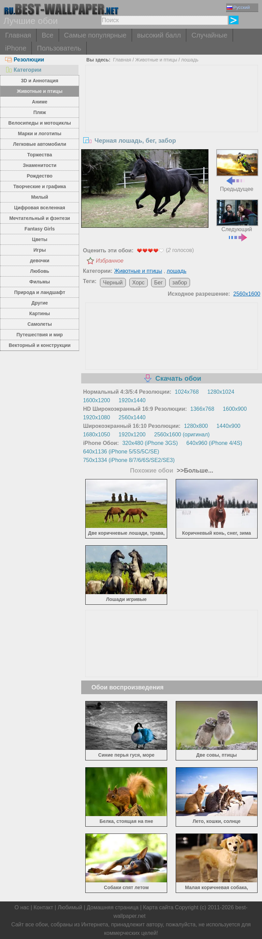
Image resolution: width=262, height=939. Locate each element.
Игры (39, 250)
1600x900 (235, 409)
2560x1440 (132, 417)
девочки (39, 260)
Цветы (39, 239)
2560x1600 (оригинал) (182, 434)
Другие (39, 303)
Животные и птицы (39, 91)
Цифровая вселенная (39, 207)
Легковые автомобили (39, 144)
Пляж (39, 112)
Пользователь (59, 48)
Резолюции (24, 59)
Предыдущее (237, 170)
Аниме (39, 101)
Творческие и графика (39, 186)
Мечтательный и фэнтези (39, 218)
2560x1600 (246, 294)
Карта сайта (158, 907)
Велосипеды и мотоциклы (39, 123)
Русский (238, 7)
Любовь (39, 271)
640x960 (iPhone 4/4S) (214, 443)
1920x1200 (132, 434)
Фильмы (39, 281)
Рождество (40, 176)
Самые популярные (95, 35)
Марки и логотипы (39, 133)
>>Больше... (194, 470)
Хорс (138, 282)
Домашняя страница (113, 907)
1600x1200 (96, 400)
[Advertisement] (172, 116)
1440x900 (228, 426)
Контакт (43, 907)
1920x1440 (132, 400)
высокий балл (159, 35)
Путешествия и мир (39, 334)
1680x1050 (96, 434)
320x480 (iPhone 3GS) (150, 443)
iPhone (15, 48)
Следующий (237, 219)
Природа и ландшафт (39, 292)
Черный (113, 282)
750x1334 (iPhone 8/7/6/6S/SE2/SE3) (129, 460)
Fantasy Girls (40, 229)
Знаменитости (40, 165)
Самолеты (39, 324)
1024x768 (187, 392)
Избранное (109, 261)
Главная (18, 35)
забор (179, 282)
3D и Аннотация (39, 80)
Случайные (209, 35)
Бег (158, 282)
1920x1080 (96, 417)
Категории (23, 70)
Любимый (70, 907)
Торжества (39, 154)
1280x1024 (220, 392)
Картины (39, 313)
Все (47, 35)
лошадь (190, 59)
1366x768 (202, 409)
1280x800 (196, 426)
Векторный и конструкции (40, 345)
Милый (39, 197)
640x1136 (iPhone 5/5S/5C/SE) (121, 451)
